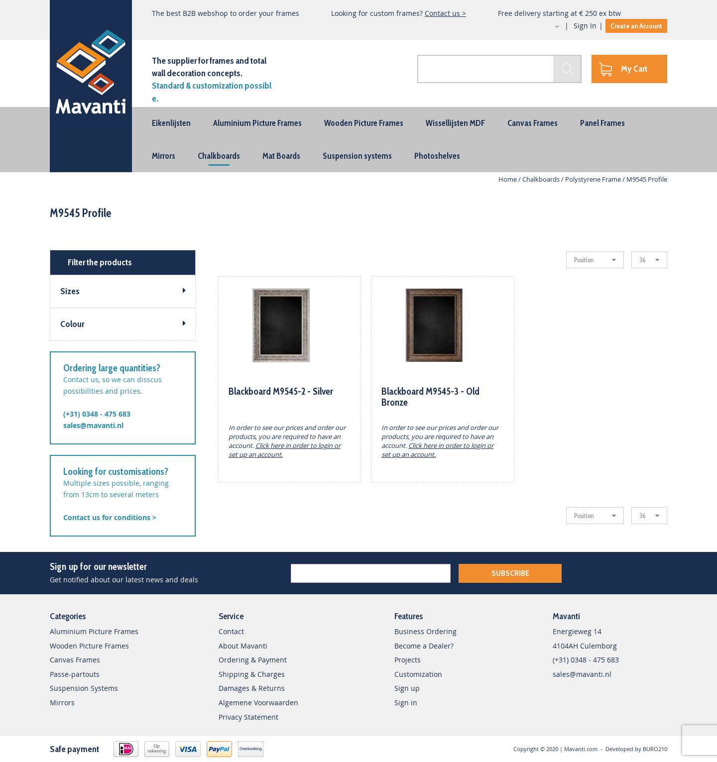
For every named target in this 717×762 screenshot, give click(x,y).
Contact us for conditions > (109, 517)
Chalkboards (541, 179)
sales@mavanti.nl (93, 425)
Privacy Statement (248, 717)
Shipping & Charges (252, 674)
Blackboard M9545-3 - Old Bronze (430, 397)
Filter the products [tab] (100, 262)
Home (508, 179)
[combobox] (499, 69)
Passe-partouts (75, 674)
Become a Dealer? (424, 646)
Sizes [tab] (70, 291)
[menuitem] (171, 123)
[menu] (358, 139)
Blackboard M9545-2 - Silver (281, 391)
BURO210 (655, 749)
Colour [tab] (72, 324)
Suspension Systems (84, 688)
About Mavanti (243, 646)
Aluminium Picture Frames (94, 631)
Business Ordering (425, 631)
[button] (548, 26)
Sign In (585, 25)
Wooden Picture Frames (89, 646)
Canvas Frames (75, 659)
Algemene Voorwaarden (258, 702)
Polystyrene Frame (593, 179)
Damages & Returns (252, 688)
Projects (407, 659)
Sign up (407, 688)
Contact (231, 631)
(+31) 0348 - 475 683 (96, 414)
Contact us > (445, 13)
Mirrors (62, 702)
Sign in (405, 702)
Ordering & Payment (253, 659)
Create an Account (636, 25)
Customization (418, 674)
